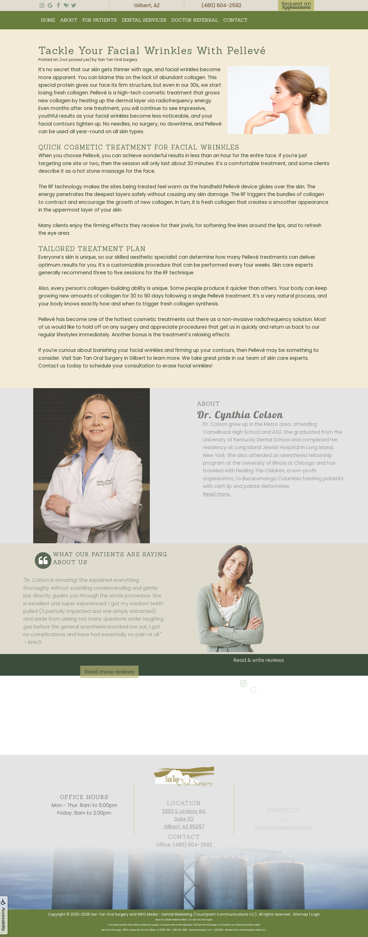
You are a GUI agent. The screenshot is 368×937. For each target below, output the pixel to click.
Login (315, 914)
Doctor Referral (194, 20)
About (68, 20)
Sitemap (300, 914)
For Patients (99, 20)
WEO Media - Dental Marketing (164, 914)
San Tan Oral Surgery (110, 914)
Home (48, 20)
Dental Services (144, 20)
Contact (235, 20)
